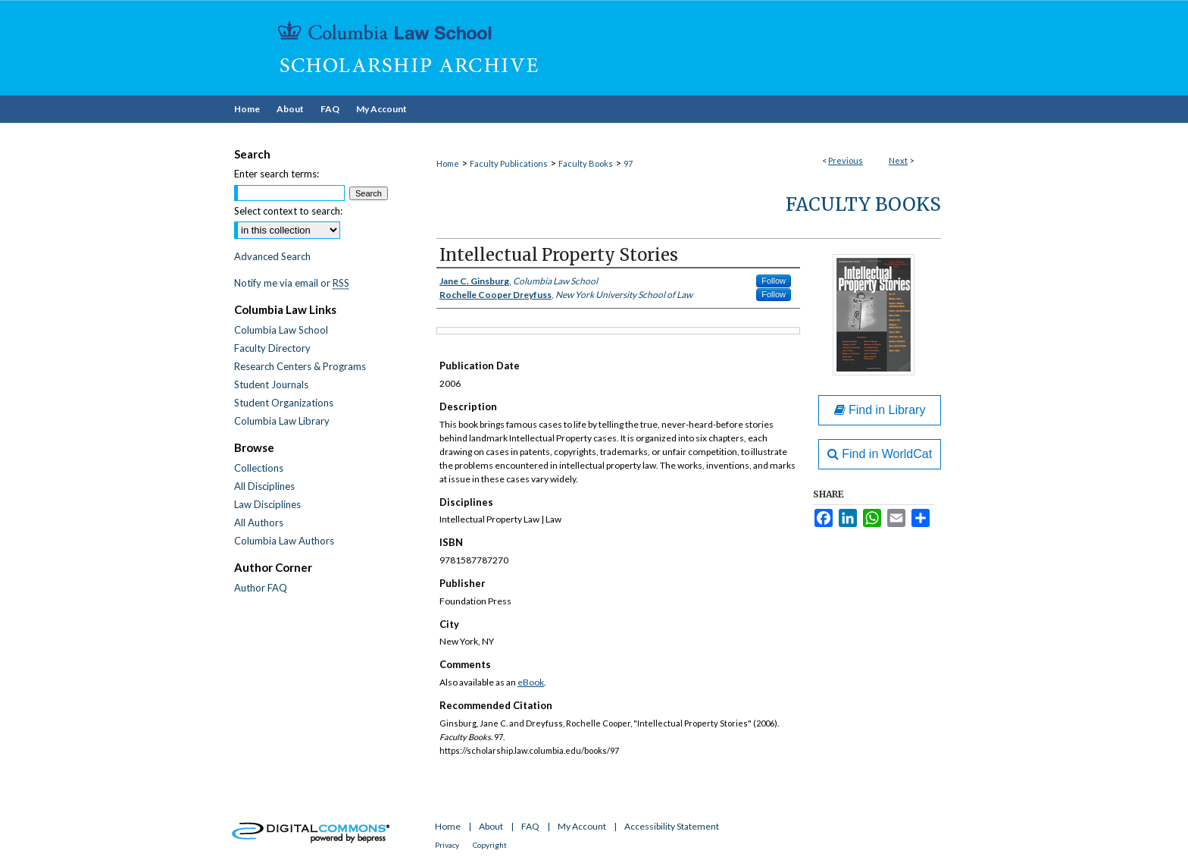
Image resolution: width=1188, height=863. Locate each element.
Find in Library (880, 409)
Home (447, 163)
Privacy (447, 844)
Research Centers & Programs (300, 366)
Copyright (490, 844)
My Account (582, 826)
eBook (530, 682)
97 (628, 163)
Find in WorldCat (879, 453)
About (491, 826)
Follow (773, 280)
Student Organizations (283, 403)
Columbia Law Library (282, 421)
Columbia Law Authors (284, 541)
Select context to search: (288, 211)
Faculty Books (585, 163)
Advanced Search (272, 256)
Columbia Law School (281, 330)
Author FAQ (260, 588)
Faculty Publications (509, 163)
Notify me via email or (291, 283)
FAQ (530, 826)
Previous (845, 160)
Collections (258, 468)
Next (898, 160)
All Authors (258, 522)
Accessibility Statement (671, 826)
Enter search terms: (276, 174)
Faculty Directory (272, 348)
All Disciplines (264, 486)
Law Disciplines (267, 504)
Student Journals (271, 384)
